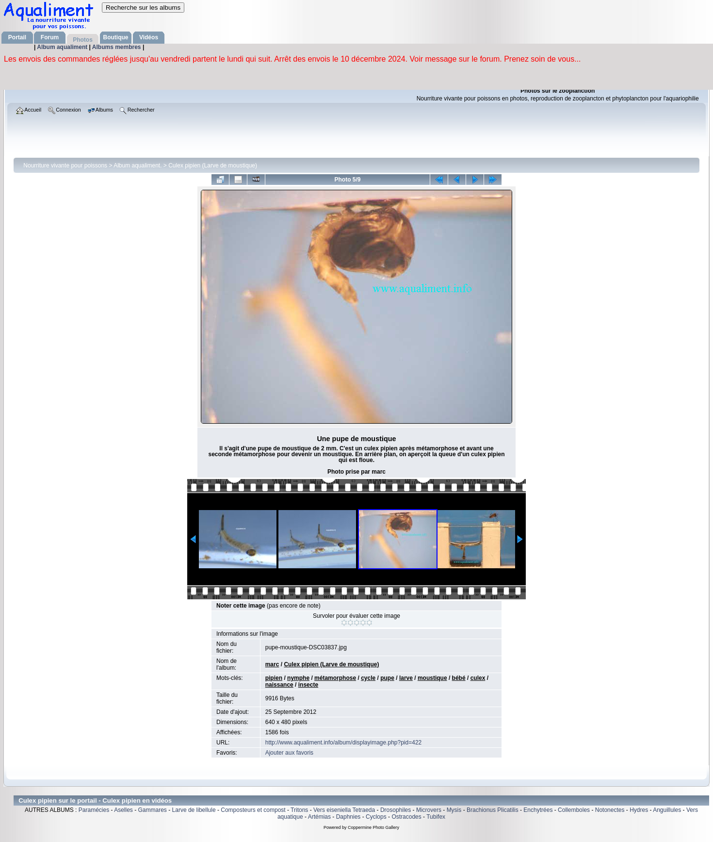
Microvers (428, 810)
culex (478, 678)
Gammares (152, 810)
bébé (459, 678)
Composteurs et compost (253, 810)
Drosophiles (395, 810)
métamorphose (335, 678)
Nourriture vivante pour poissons (65, 165)
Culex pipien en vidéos (137, 800)
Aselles (123, 810)
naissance (279, 684)
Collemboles (574, 810)
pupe (387, 678)
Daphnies (348, 816)
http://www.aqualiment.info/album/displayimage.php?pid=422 (343, 742)
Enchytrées (537, 810)
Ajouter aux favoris (289, 752)
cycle (368, 678)
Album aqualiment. (137, 165)
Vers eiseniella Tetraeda (344, 810)
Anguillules (667, 810)
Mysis (454, 810)
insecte (308, 684)
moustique (432, 678)
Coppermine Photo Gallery (373, 827)
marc (272, 664)
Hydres (639, 810)
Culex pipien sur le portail (57, 800)
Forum (50, 37)
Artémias (319, 816)
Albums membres (117, 47)
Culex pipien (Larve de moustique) (212, 165)
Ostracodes (406, 816)
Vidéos (148, 37)
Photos (83, 39)
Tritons (299, 810)
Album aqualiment (63, 47)
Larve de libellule (194, 810)
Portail (17, 37)
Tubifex (435, 816)
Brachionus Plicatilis (493, 810)
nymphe (298, 678)
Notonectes (610, 810)
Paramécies (94, 810)
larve (406, 678)
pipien (273, 678)
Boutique (116, 37)
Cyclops (376, 816)
